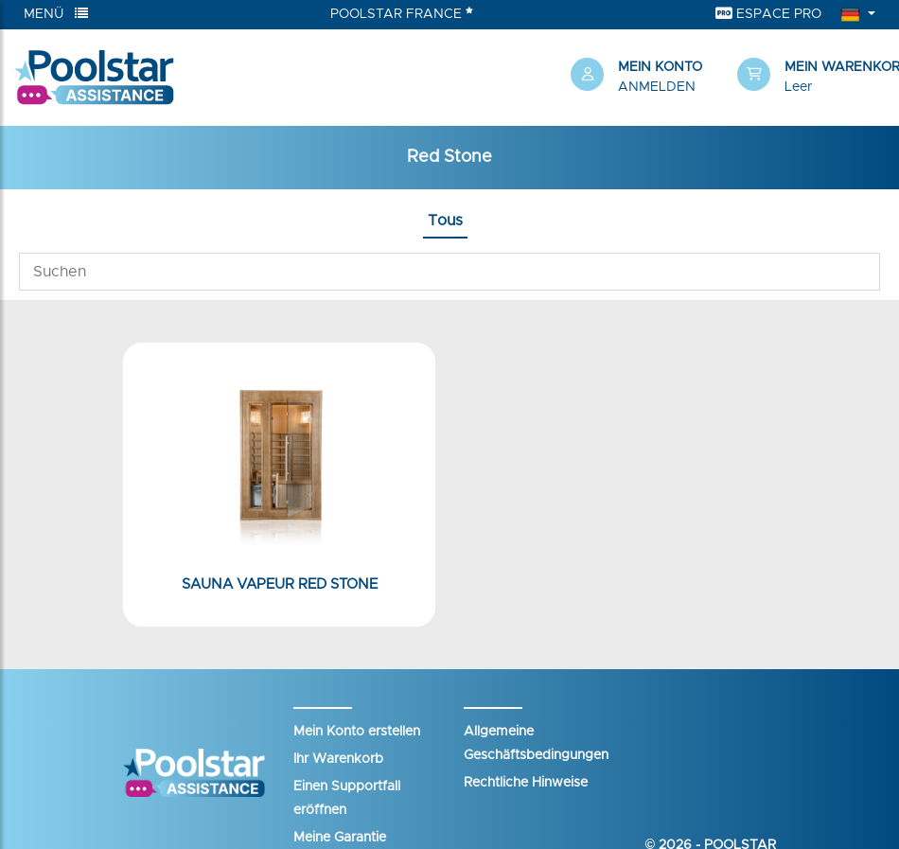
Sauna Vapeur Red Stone (280, 584)
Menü (56, 14)
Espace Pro (768, 14)
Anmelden (657, 87)
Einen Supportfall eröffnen (346, 798)
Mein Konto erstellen (356, 731)
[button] (811, 77)
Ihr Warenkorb (338, 759)
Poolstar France (401, 13)
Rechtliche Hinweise (526, 782)
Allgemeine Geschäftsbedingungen (536, 743)
